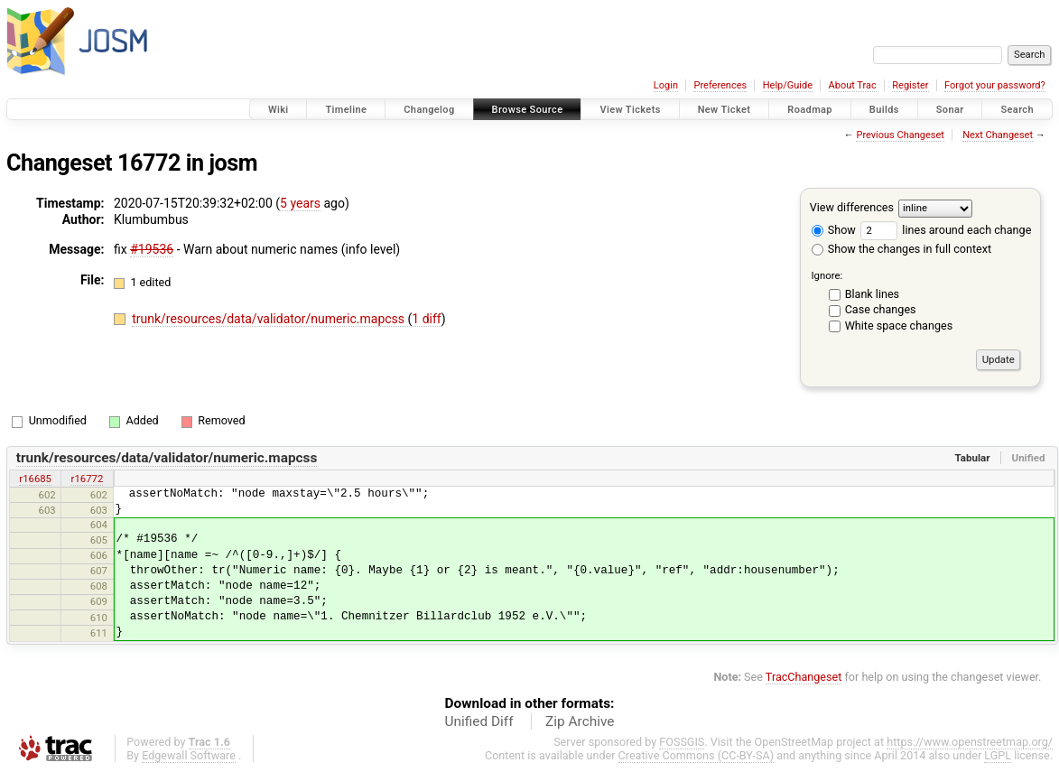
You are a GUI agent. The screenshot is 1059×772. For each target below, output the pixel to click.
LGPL (997, 755)
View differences (852, 207)
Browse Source (527, 110)
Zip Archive (579, 721)
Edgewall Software (189, 755)
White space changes (899, 325)
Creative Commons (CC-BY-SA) (696, 755)
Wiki (278, 110)
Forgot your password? (994, 85)
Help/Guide (788, 85)
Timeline (346, 110)
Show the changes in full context (901, 249)
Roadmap (809, 110)
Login (666, 85)
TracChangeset (804, 677)
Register (910, 85)
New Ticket (724, 110)
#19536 (151, 249)
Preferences (720, 85)
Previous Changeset (899, 135)
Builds (884, 110)
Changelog (429, 110)
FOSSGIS (681, 742)
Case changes (880, 309)
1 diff (426, 319)
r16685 (35, 478)
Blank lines (872, 294)
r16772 (87, 478)
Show (834, 230)
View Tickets (629, 110)
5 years (300, 203)
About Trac (853, 85)
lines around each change (945, 230)
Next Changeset (997, 135)
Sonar (950, 110)
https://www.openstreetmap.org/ (970, 742)
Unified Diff (479, 721)
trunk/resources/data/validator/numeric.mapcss (269, 319)
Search (1017, 110)
